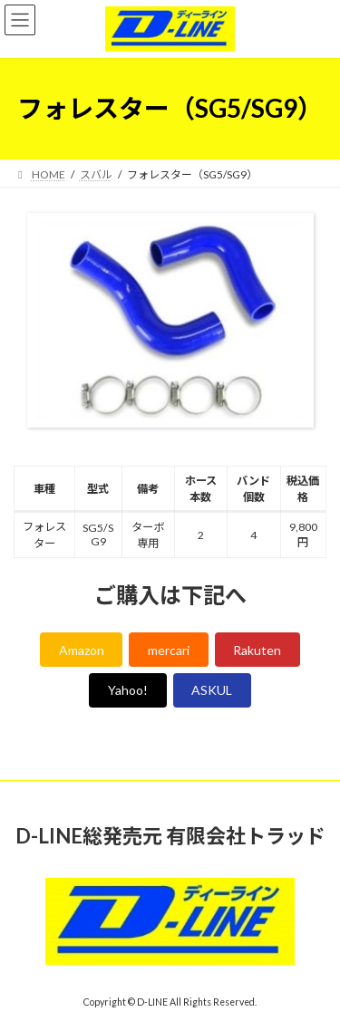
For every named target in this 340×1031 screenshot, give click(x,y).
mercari (168, 650)
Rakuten (257, 650)
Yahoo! (128, 690)
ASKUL (211, 690)
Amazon (81, 650)
